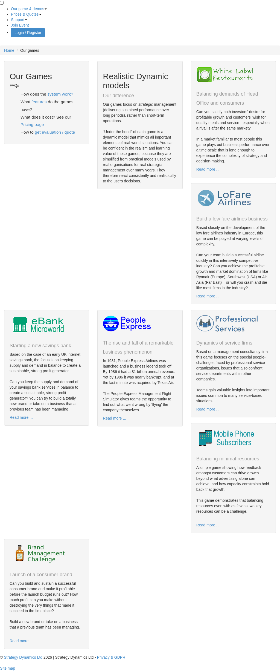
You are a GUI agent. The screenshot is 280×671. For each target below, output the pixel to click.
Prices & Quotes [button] (26, 14)
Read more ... (208, 169)
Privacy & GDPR (111, 657)
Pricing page (32, 124)
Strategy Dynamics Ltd (23, 657)
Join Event (20, 25)
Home (9, 50)
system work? (60, 94)
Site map (7, 668)
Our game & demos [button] (29, 9)
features (39, 101)
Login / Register (27, 32)
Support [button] (19, 20)
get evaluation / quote (55, 132)
